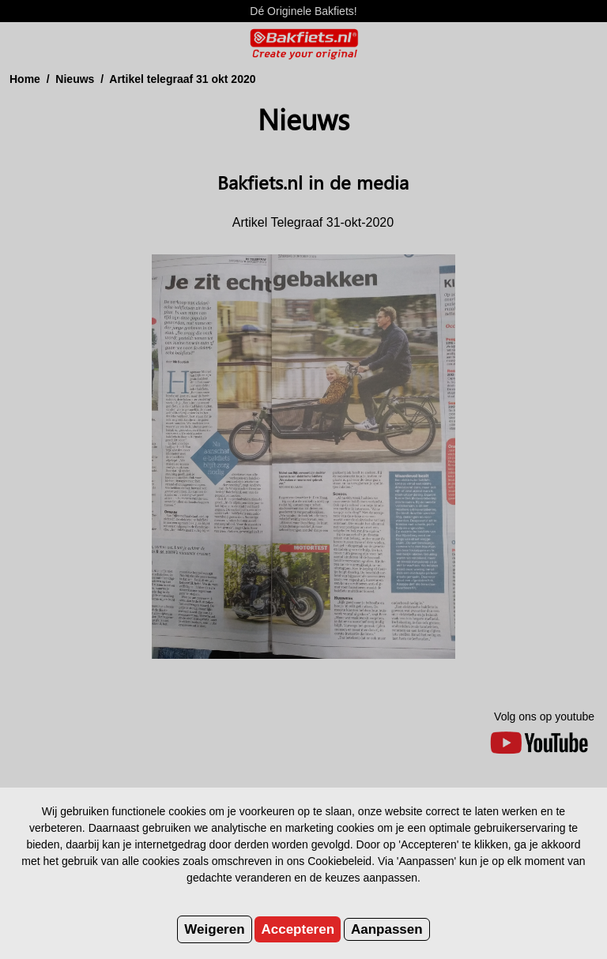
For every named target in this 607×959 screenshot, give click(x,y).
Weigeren (214, 929)
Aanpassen (387, 929)
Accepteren (297, 929)
